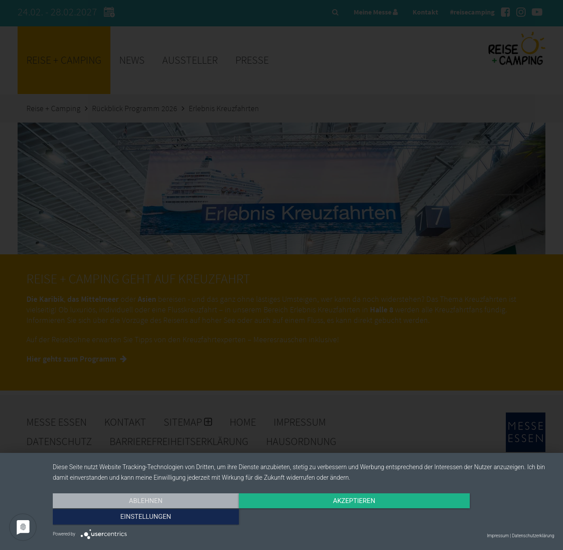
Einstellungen (478, 518)
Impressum (498, 535)
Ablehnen (128, 518)
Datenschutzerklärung (533, 535)
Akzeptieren (303, 518)
